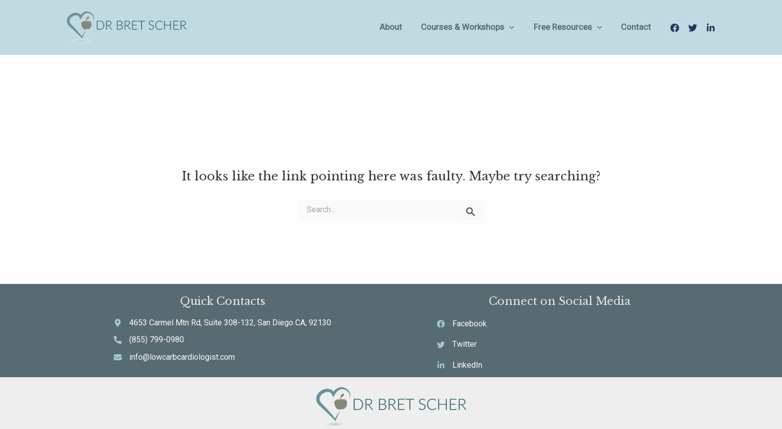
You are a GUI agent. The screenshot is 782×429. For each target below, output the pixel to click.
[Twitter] (692, 27)
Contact (643, 27)
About (425, 27)
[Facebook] (674, 27)
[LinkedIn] (710, 27)
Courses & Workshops (493, 27)
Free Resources (584, 27)
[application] (535, 27)
